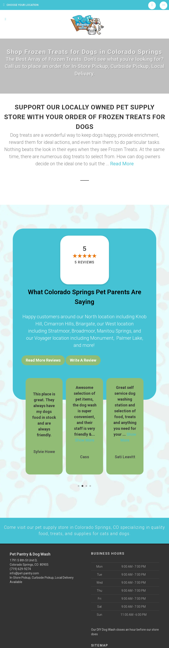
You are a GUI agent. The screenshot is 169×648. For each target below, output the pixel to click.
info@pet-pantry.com (24, 571)
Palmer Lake (129, 338)
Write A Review (83, 360)
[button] (78, 484)
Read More (122, 163)
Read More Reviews (43, 360)
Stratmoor (59, 331)
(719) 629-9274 (20, 567)
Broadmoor (83, 331)
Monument (101, 338)
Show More (84, 438)
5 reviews (84, 262)
